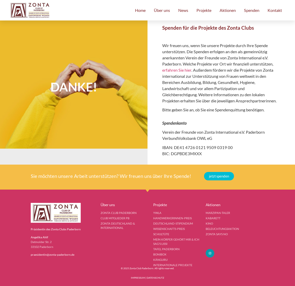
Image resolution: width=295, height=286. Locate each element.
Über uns (162, 10)
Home (140, 10)
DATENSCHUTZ (155, 277)
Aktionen (228, 10)
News (183, 10)
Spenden (251, 10)
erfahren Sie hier (176, 70)
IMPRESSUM (138, 277)
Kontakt (275, 10)
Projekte (203, 10)
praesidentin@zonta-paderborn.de (52, 254)
